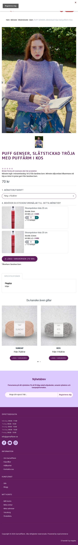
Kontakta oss (9, 469)
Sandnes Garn (15, 264)
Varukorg (7, 512)
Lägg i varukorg (19, 358)
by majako (72, 541)
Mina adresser (9, 509)
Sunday (19, 348)
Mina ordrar (8, 505)
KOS (59, 348)
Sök (5, 483)
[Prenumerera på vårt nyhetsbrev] (39, 394)
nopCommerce (62, 534)
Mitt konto (7, 501)
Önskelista (8, 516)
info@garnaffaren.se (10, 437)
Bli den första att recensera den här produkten (19, 171)
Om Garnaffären (10, 458)
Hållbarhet (8, 466)
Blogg (6, 487)
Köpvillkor (7, 462)
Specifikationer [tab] (12, 276)
